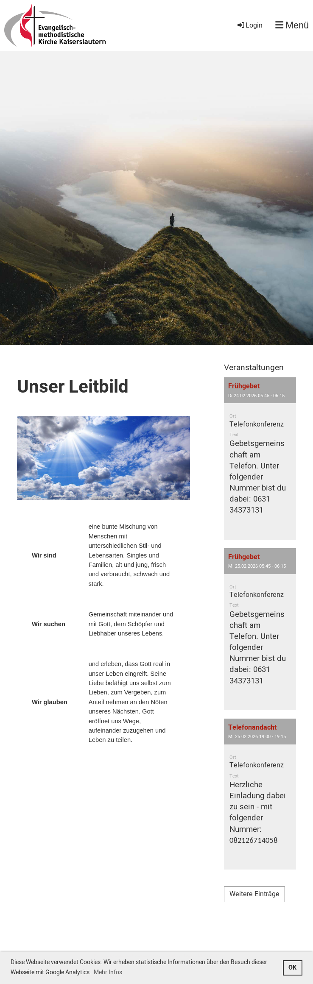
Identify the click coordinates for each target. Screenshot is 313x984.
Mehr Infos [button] (108, 972)
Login (249, 25)
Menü (292, 25)
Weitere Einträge (254, 894)
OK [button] (292, 967)
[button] (260, 458)
